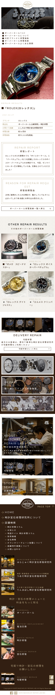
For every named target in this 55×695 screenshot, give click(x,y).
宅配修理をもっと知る (28, 349)
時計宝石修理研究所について (23, 517)
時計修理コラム (15, 527)
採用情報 (11, 536)
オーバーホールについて (17, 36)
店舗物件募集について (18, 546)
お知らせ (11, 530)
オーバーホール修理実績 (17, 41)
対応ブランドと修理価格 (17, 38)
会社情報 (11, 540)
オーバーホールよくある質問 (19, 43)
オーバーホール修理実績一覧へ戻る (27, 208)
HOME (9, 512)
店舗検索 (10, 522)
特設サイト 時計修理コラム (21, 533)
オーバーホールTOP (15, 33)
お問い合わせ (14, 549)
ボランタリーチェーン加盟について (25, 543)
